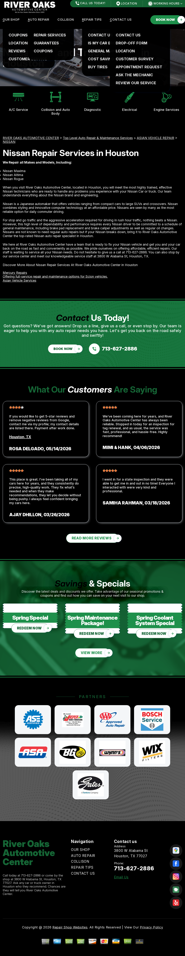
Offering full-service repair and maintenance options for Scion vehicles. (55, 276)
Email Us (121, 877)
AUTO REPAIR (38, 19)
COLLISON (65, 19)
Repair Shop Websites (69, 927)
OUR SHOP (11, 19)
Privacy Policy (151, 927)
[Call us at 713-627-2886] (113, 348)
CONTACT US (121, 19)
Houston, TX (20, 437)
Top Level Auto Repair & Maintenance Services (98, 138)
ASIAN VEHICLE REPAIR (155, 138)
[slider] (16, 407)
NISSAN (9, 142)
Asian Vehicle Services (19, 280)
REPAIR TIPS (92, 19)
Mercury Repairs (15, 273)
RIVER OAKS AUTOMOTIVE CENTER (31, 138)
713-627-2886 (136, 252)
